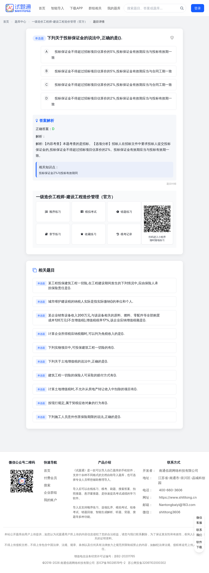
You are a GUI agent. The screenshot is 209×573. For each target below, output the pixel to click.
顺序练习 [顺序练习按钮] (53, 211)
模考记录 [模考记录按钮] (124, 234)
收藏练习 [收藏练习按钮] (88, 234)
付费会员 (50, 478)
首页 (42, 8)
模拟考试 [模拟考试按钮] (89, 211)
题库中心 (20, 21)
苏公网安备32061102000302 (147, 562)
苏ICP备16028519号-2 (111, 562)
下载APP (76, 8)
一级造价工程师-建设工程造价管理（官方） (59, 21)
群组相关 (95, 8)
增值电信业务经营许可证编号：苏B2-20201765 (104, 556)
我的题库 (113, 8)
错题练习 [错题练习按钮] (124, 211)
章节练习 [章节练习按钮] (53, 234)
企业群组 (50, 492)
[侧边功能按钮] (199, 532)
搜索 (47, 485)
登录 (197, 8)
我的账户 (50, 500)
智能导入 (57, 8)
